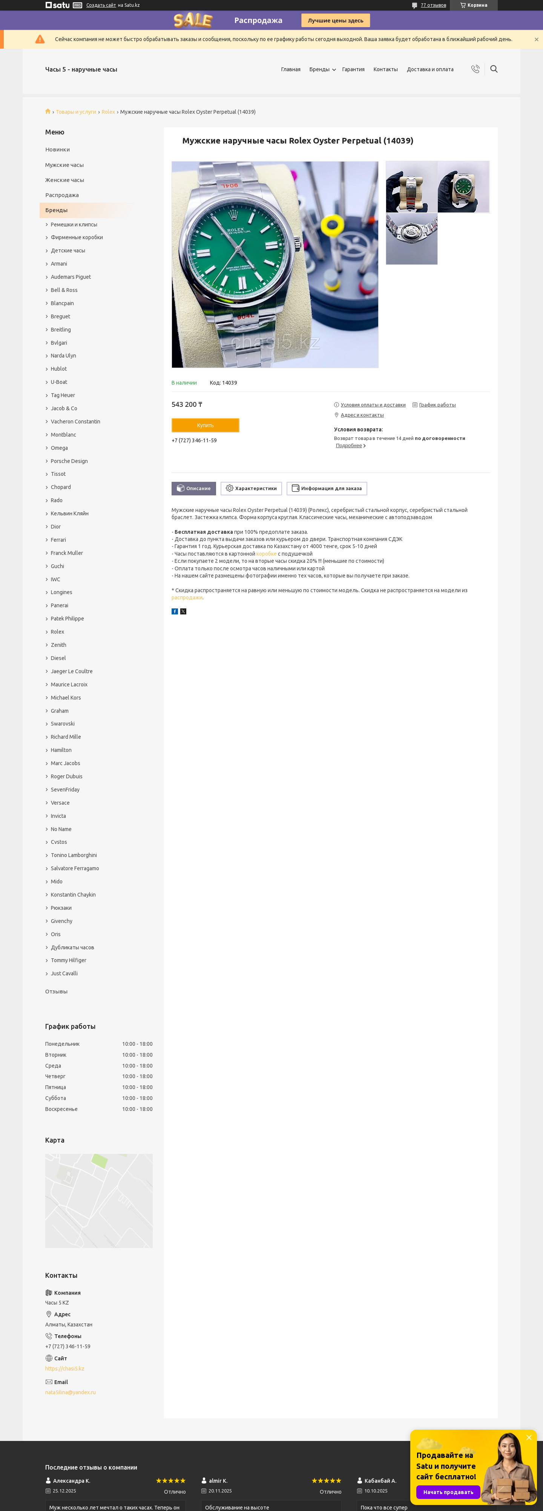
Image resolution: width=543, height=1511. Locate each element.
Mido (57, 881)
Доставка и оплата (430, 69)
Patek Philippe (67, 619)
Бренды (320, 69)
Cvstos (59, 842)
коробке (266, 554)
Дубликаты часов (72, 947)
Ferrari (58, 540)
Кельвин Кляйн (70, 513)
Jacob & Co (64, 408)
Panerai (59, 605)
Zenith (58, 645)
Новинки (57, 149)
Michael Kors (66, 698)
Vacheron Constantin (75, 422)
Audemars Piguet (71, 277)
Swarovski (63, 724)
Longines (61, 592)
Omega (59, 448)
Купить (205, 425)
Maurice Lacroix (69, 684)
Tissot (58, 474)
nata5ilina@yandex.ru (70, 1392)
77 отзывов (433, 5)
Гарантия (353, 69)
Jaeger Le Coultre (72, 671)
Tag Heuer (63, 395)
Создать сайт (101, 5)
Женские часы (64, 180)
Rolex (108, 112)
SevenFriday (65, 790)
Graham (60, 711)
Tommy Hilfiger (68, 960)
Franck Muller (67, 553)
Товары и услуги (76, 112)
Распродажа (62, 195)
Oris (56, 934)
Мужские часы (64, 165)
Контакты (386, 69)
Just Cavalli (64, 973)
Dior (56, 527)
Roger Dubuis (67, 776)
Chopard (61, 487)
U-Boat (59, 382)
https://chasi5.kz (64, 1369)
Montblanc (63, 435)
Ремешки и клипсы (74, 225)
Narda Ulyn (63, 356)
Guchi (57, 566)
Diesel (58, 658)
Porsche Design (69, 461)
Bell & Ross (64, 290)
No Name (61, 829)
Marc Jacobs (65, 763)
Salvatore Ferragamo (75, 868)
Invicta (58, 816)
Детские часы (68, 251)
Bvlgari (59, 343)
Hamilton (61, 750)
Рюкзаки (61, 908)
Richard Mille (66, 737)
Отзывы (56, 991)
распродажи (187, 597)
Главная (291, 69)
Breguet (60, 316)
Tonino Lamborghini (74, 855)
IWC (55, 579)
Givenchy (61, 921)
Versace (60, 803)
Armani (59, 264)
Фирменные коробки (77, 237)
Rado (57, 500)
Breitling (61, 330)
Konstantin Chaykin (73, 895)
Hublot (59, 369)
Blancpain (62, 303)
